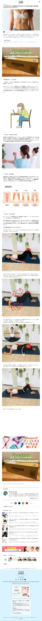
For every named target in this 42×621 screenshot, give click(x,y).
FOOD (29, 581)
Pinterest (27, 503)
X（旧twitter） (19, 503)
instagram (20, 579)
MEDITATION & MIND (13, 581)
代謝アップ (16, 483)
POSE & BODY (5, 581)
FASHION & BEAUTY (35, 581)
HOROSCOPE (20, 583)
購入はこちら (16, 595)
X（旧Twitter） (18, 579)
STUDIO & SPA (26, 583)
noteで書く (30, 503)
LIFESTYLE (14, 583)
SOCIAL (20, 581)
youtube (25, 579)
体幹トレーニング (11, 483)
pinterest (23, 579)
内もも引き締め (21, 483)
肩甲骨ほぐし (5, 483)
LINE (23, 503)
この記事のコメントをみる (7, 506)
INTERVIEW (24, 581)
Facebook (15, 503)
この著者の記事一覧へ (33, 498)
